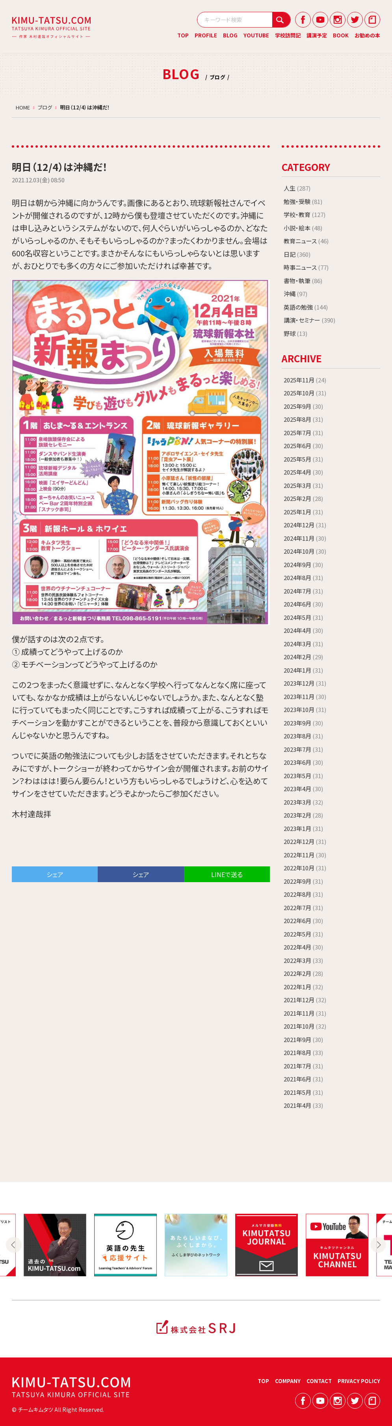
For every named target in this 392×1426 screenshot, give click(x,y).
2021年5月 (303, 1092)
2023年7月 (303, 749)
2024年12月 (305, 525)
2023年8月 (303, 736)
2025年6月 (303, 445)
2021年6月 (303, 1079)
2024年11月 (305, 538)
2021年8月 (303, 1052)
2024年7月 (303, 591)
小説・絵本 (303, 228)
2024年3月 (303, 644)
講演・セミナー (309, 320)
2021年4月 (303, 1105)
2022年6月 (303, 920)
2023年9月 (303, 723)
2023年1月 (303, 828)
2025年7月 (303, 432)
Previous (14, 1245)
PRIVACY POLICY (359, 1381)
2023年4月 (303, 788)
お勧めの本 (367, 35)
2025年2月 (303, 498)
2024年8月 (303, 577)
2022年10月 (305, 868)
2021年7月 (303, 1066)
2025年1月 (303, 512)
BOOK (341, 35)
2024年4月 (303, 630)
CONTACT (319, 1381)
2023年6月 (303, 762)
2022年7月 (303, 907)
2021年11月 (305, 1013)
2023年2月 (303, 815)
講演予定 (317, 35)
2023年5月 (303, 775)
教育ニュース (306, 241)
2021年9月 (303, 1039)
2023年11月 (305, 696)
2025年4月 (303, 472)
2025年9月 (303, 406)
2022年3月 (303, 960)
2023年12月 (305, 683)
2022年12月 (305, 841)
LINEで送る (227, 874)
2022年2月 (303, 973)
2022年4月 (303, 947)
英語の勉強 (306, 307)
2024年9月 (303, 564)
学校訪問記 (288, 35)
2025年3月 (303, 485)
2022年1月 (303, 987)
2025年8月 (303, 419)
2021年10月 (305, 1026)
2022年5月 (303, 934)
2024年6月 (303, 604)
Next (378, 1245)
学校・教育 (304, 214)
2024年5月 (303, 617)
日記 (297, 254)
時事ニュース (306, 267)
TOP (183, 35)
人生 (297, 188)
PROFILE (206, 35)
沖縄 (295, 293)
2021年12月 (305, 1000)
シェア (54, 874)
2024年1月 (303, 670)
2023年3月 (303, 802)
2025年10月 (305, 393)
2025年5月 (303, 459)
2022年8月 (303, 894)
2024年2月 (303, 657)
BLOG (230, 35)
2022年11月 (305, 855)
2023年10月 (305, 709)
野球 (295, 333)
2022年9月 (303, 881)
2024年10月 (305, 551)
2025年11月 (305, 380)
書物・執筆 (303, 280)
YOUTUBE (256, 35)
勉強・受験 (303, 201)
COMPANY (288, 1381)
